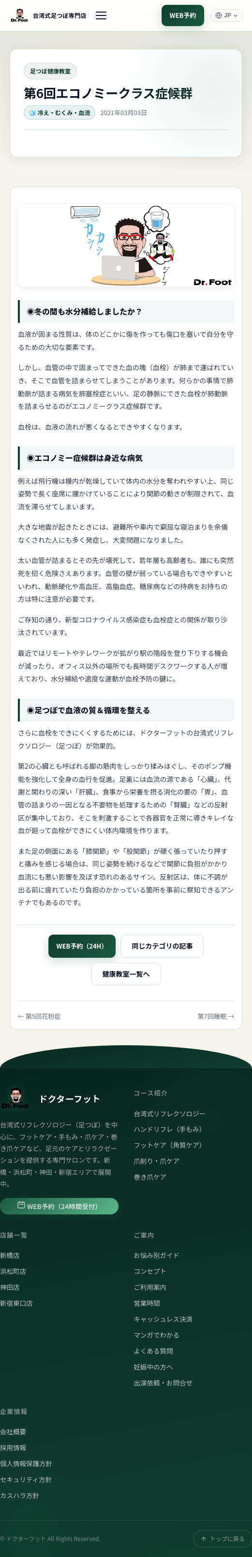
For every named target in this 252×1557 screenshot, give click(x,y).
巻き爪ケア (150, 1177)
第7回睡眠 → (216, 1016)
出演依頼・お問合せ (163, 1382)
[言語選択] (226, 15)
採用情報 (13, 1447)
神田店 (10, 1287)
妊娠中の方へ (153, 1366)
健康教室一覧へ (126, 974)
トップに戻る (222, 1538)
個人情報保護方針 (26, 1463)
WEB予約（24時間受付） (59, 1205)
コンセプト (150, 1271)
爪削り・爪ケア (157, 1161)
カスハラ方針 (19, 1495)
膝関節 (96, 851)
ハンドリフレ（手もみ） (170, 1129)
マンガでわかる (157, 1335)
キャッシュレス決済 (163, 1319)
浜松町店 (13, 1271)
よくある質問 (153, 1350)
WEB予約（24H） (82, 946)
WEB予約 (183, 15)
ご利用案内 (150, 1287)
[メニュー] (101, 15)
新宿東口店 (16, 1303)
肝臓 (85, 791)
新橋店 (10, 1255)
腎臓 (180, 804)
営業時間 (147, 1303)
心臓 (207, 779)
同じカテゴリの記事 (162, 946)
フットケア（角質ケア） (170, 1145)
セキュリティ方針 (26, 1479)
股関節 (136, 851)
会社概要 (13, 1431)
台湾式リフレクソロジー (170, 1113)
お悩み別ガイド (157, 1255)
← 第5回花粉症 (39, 1016)
